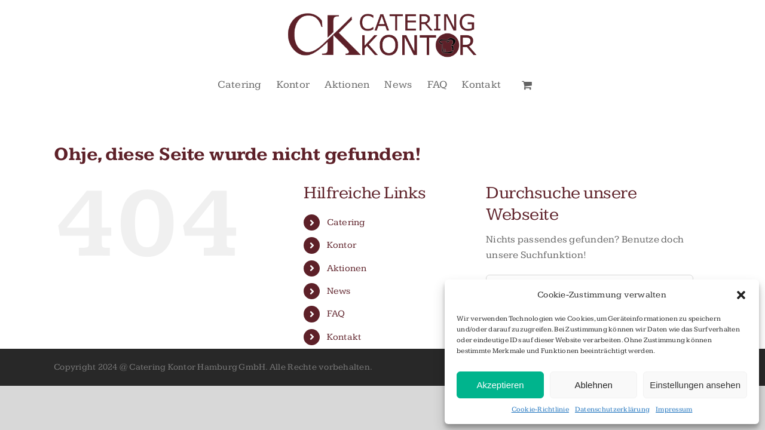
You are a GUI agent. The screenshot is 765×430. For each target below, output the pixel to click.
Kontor (342, 245)
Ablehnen (593, 385)
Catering (346, 222)
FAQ (336, 314)
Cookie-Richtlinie (540, 409)
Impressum (674, 409)
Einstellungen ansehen (695, 385)
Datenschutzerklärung (612, 409)
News (339, 291)
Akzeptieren (500, 385)
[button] (741, 295)
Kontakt (344, 337)
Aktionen (347, 268)
